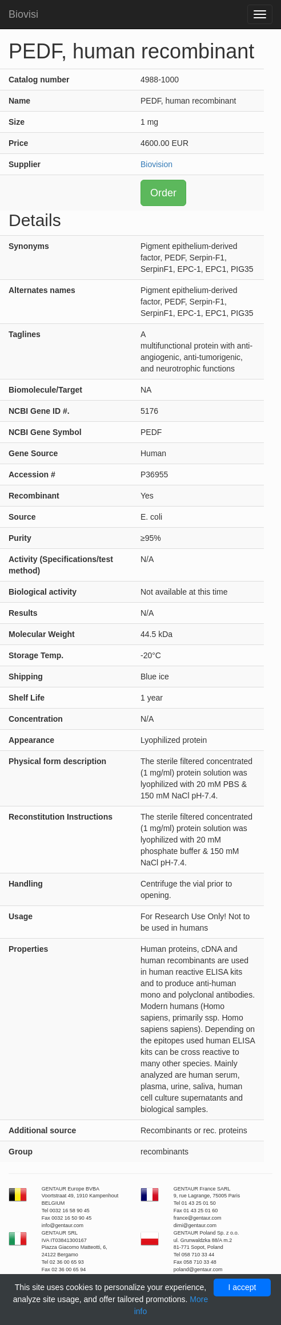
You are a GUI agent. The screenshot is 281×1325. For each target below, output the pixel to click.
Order (163, 193)
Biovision (156, 164)
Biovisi (23, 14)
